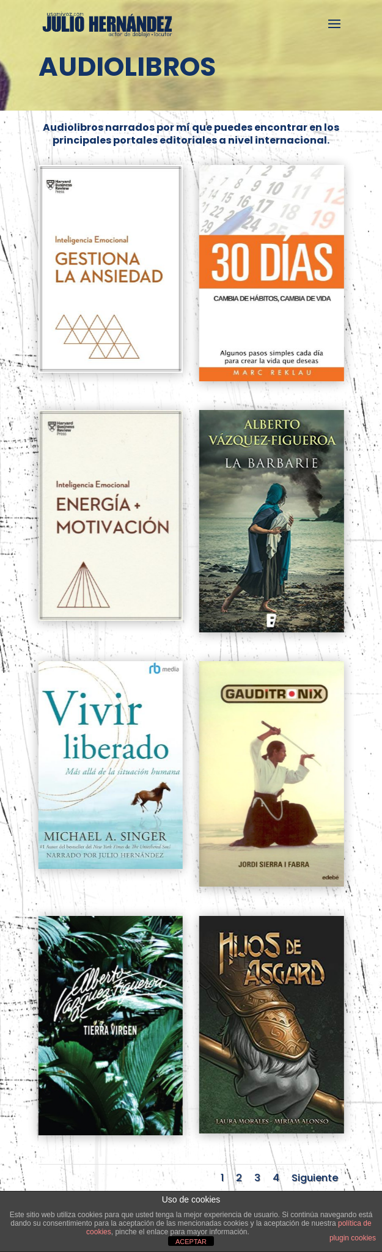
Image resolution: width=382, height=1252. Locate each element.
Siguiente (315, 1178)
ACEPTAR (191, 1241)
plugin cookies (352, 1238)
